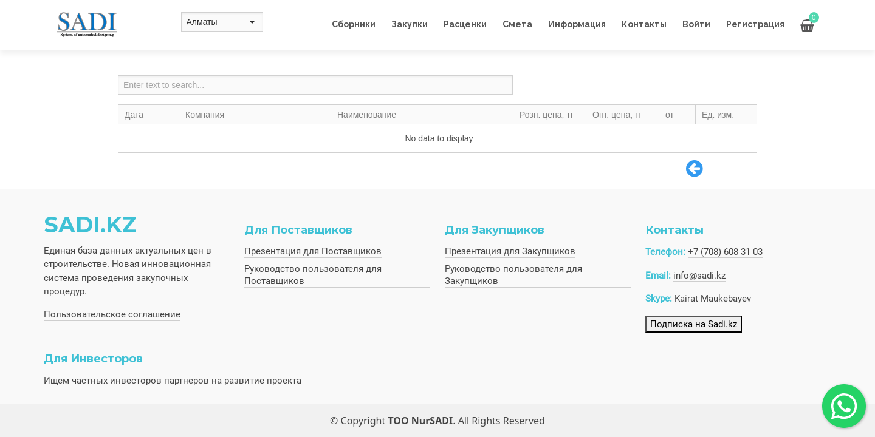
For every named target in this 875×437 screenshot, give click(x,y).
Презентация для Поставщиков (313, 251)
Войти (696, 24)
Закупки (409, 24)
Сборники (354, 24)
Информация (577, 24)
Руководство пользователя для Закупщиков (513, 274)
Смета (517, 24)
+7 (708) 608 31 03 (725, 251)
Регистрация (755, 24)
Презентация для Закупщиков (510, 251)
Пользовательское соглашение (112, 314)
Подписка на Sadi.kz (693, 324)
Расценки (465, 24)
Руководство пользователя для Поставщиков (313, 274)
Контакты (644, 24)
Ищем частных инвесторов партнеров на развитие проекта (172, 380)
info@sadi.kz (699, 275)
